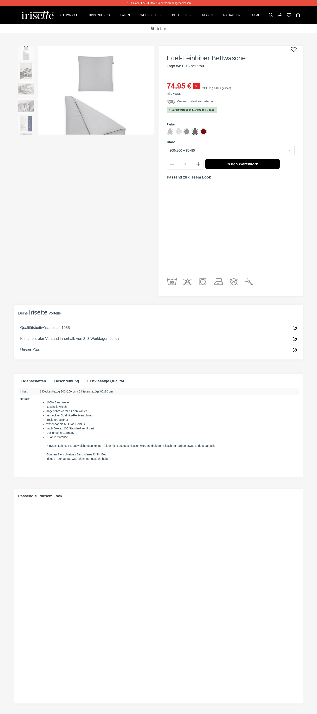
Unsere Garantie (33, 303)
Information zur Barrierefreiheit (264, 679)
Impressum (242, 671)
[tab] (67, 334)
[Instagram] (34, 655)
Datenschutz (244, 664)
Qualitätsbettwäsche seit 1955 (45, 281)
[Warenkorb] (298, 15)
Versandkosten (176, 656)
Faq (94, 671)
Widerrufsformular (110, 656)
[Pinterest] (27, 655)
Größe (171, 143)
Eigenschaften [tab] (33, 334)
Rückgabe (100, 649)
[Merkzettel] (289, 15)
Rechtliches (245, 638)
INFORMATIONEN (177, 638)
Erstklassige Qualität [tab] (105, 334)
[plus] (198, 165)
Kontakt (98, 664)
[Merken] (294, 49)
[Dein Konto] (280, 15)
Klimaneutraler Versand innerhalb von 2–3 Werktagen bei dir (69, 292)
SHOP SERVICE (105, 638)
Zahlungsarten (176, 649)
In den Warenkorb (242, 165)
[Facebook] (20, 655)
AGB (235, 649)
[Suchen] (271, 15)
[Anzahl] (185, 165)
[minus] (172, 165)
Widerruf (241, 656)
